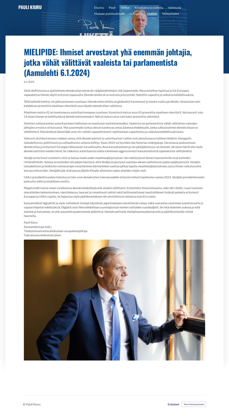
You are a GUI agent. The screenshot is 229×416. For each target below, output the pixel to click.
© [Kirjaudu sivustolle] (24, 404)
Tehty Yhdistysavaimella (194, 404)
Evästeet (173, 404)
